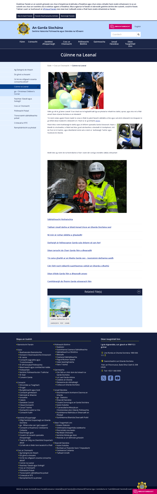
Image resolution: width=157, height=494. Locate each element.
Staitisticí (60, 347)
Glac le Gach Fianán (25, 16)
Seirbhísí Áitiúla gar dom (67, 435)
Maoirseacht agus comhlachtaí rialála (35, 367)
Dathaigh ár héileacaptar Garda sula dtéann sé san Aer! (74, 242)
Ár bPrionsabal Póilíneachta (31, 365)
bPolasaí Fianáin (49, 9)
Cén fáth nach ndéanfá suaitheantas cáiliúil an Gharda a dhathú (78, 265)
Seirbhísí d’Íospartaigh (26, 417)
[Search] (123, 34)
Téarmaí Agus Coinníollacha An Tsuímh (99, 489)
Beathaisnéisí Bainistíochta (31, 352)
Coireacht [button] (32, 41)
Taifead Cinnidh (63, 453)
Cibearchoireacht (27, 405)
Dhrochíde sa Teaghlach (29, 385)
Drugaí (22, 387)
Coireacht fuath (26, 412)
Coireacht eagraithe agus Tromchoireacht (30, 361)
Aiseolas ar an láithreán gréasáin (70, 437)
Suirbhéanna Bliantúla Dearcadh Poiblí (72, 417)
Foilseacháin (25, 370)
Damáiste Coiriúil (27, 402)
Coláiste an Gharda (64, 380)
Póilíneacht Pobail (27, 470)
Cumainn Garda (26, 377)
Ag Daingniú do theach (29, 453)
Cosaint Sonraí (132, 489)
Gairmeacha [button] (99, 41)
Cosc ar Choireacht (61, 65)
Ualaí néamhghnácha (65, 362)
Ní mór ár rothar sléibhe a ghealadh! (64, 235)
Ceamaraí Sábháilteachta (67, 357)
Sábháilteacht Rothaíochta (60, 219)
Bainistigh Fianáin (68, 16)
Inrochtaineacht (122, 26)
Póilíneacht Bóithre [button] (83, 42)
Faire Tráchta (62, 364)
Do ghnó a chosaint (28, 455)
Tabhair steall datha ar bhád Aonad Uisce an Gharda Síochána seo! (79, 227)
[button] (38, 87)
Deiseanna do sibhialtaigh (67, 382)
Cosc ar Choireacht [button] (66, 42)
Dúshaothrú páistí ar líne (30, 410)
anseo (98, 121)
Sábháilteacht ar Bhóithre (67, 352)
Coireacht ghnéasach (28, 392)
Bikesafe (60, 354)
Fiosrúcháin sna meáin (66, 430)
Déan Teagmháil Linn (63, 423)
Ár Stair (23, 375)
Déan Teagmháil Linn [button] (130, 43)
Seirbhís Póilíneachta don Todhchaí (34, 372)
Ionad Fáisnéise (61, 390)
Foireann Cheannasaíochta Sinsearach (35, 355)
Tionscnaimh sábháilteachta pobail (34, 473)
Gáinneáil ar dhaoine (28, 395)
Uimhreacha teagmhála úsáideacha (71, 428)
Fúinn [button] (22, 41)
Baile (49, 65)
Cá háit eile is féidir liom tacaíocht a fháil (36, 445)
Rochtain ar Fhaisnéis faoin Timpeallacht (73, 448)
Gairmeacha (59, 370)
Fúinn (19, 350)
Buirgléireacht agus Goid (30, 390)
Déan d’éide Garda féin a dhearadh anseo (67, 273)
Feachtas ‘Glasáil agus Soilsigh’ (32, 465)
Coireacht (21, 382)
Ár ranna (23, 357)
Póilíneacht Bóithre (62, 344)
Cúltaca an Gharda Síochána (68, 385)
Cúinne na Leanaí (79, 65)
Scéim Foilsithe (63, 405)
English (138, 26)
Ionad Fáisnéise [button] (114, 42)
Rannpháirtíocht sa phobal (30, 478)
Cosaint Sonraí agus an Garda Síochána (73, 402)
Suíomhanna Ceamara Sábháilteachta (72, 349)
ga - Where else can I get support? (34, 425)
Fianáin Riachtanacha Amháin (46, 16)
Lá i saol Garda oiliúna (66, 377)
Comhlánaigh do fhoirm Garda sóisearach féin (69, 281)
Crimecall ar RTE (26, 475)
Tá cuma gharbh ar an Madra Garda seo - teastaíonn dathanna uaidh (80, 258)
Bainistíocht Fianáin (25, 344)
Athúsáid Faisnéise (119, 489)
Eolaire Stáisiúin (63, 425)
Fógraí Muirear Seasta (66, 359)
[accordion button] (139, 291)
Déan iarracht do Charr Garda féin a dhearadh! (69, 250)
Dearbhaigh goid (26, 432)
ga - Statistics (62, 397)
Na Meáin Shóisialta (65, 432)
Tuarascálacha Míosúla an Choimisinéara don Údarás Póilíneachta (73, 408)
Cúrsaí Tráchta (26, 407)
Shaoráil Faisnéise (64, 400)
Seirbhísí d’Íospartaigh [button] (48, 42)
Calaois (23, 400)
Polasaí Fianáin (40, 489)
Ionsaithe (23, 397)
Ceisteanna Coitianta (65, 450)
